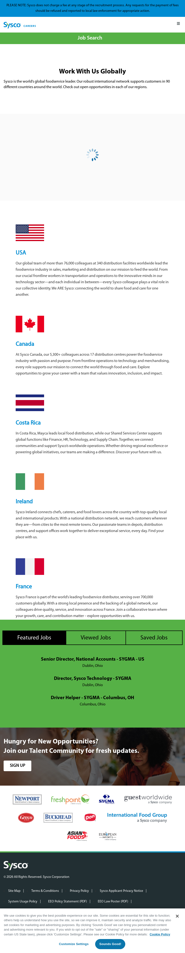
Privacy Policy (79, 891)
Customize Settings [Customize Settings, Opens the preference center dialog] (74, 944)
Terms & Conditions (45, 891)
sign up (17, 765)
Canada (25, 344)
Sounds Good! (110, 944)
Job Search (90, 38)
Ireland (24, 502)
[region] (92, 930)
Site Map (14, 891)
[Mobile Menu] (178, 25)
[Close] (177, 916)
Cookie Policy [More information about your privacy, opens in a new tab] (160, 934)
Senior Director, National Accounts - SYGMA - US (92, 659)
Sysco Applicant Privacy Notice (121, 891)
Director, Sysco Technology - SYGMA (92, 678)
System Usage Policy (22, 901)
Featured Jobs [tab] (34, 638)
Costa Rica (28, 423)
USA (21, 253)
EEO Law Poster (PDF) (113, 901)
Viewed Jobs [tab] (96, 638)
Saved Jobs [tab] (154, 638)
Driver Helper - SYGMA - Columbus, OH (92, 698)
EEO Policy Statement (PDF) (67, 901)
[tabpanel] (92, 682)
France (24, 587)
